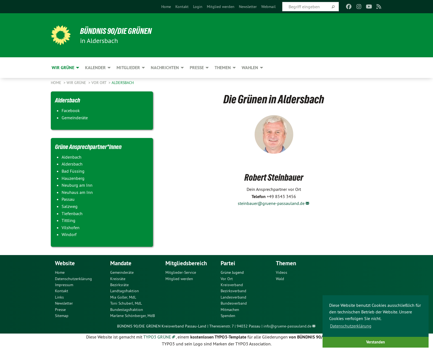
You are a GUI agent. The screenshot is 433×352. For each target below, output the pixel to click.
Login (197, 6)
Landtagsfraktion (124, 290)
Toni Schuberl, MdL (126, 303)
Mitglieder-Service (180, 272)
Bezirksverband (233, 290)
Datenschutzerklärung (73, 278)
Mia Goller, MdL (123, 297)
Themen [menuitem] (223, 68)
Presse (60, 309)
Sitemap (61, 315)
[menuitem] (166, 6)
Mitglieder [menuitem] (128, 68)
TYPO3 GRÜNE (157, 337)
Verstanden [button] (375, 342)
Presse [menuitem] (197, 68)
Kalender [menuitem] (95, 68)
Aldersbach (123, 82)
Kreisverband (232, 284)
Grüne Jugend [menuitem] (232, 272)
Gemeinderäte (122, 272)
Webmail (268, 6)
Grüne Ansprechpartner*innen (91, 146)
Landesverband (233, 297)
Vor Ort (99, 82)
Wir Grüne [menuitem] (63, 68)
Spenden (228, 315)
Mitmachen (230, 309)
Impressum (64, 284)
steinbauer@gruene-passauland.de (271, 203)
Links (59, 297)
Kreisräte (117, 278)
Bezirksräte (119, 284)
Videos (281, 272)
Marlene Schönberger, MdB (132, 315)
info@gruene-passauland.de (287, 326)
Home (166, 6)
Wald (280, 278)
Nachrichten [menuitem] (165, 68)
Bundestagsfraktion (126, 309)
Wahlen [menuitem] (250, 68)
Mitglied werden (220, 6)
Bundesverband (234, 303)
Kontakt (182, 6)
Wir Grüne (77, 82)
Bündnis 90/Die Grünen (119, 31)
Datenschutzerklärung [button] (350, 326)
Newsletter (248, 6)
